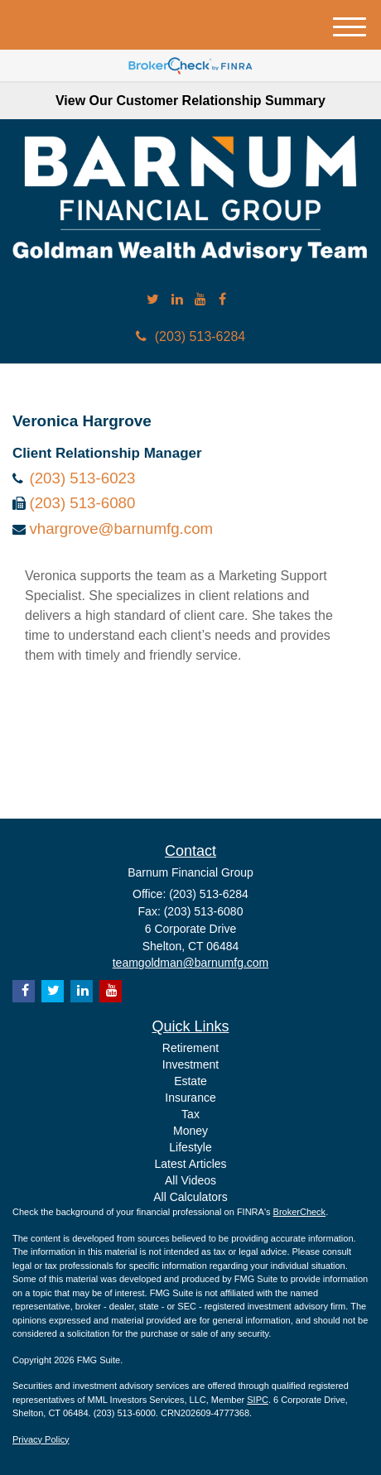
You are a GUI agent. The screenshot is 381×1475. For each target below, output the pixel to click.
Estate (190, 1081)
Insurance (190, 1097)
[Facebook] (222, 300)
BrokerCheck (299, 1212)
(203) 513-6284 (190, 336)
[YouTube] (200, 300)
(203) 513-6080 (82, 503)
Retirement (190, 1048)
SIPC (257, 1400)
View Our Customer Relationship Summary (190, 101)
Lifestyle (190, 1147)
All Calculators (190, 1197)
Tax (190, 1114)
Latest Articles (190, 1163)
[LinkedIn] (177, 300)
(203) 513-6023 (82, 478)
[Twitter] (153, 300)
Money (190, 1130)
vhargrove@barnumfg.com (121, 528)
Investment (190, 1064)
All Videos (190, 1180)
